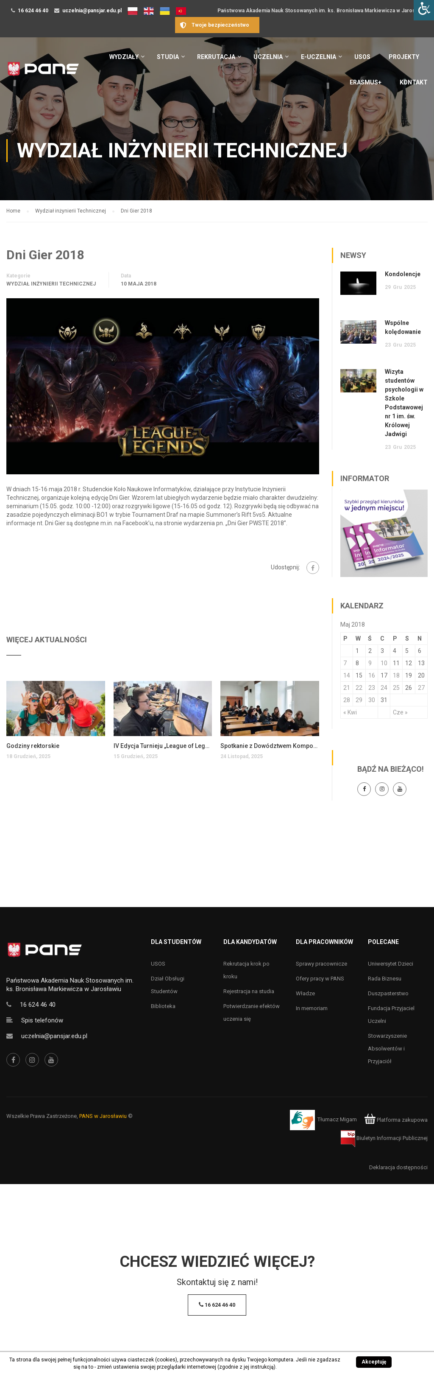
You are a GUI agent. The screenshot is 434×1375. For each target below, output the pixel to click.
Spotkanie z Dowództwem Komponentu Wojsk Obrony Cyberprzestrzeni (269, 745)
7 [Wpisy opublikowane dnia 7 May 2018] (345, 663)
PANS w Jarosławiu (103, 1116)
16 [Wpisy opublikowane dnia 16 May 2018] (371, 675)
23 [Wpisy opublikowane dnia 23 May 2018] (371, 687)
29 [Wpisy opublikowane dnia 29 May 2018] (359, 700)
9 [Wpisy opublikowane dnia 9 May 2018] (370, 663)
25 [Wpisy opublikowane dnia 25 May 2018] (396, 687)
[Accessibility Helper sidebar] (424, 10)
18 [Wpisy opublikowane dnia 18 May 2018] (396, 675)
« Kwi (350, 712)
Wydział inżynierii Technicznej (51, 284)
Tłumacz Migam (337, 1120)
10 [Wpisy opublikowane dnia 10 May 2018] (384, 663)
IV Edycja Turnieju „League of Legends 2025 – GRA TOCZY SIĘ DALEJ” (163, 745)
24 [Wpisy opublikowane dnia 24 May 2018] (384, 687)
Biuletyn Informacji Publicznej (384, 1138)
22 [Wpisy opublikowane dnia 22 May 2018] (359, 687)
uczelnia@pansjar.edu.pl (92, 11)
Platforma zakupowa (396, 1120)
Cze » (400, 712)
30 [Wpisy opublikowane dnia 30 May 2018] (371, 700)
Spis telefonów (42, 1020)
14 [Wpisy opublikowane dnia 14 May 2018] (346, 675)
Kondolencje (402, 274)
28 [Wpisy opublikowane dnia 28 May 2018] (346, 700)
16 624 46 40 (33, 11)
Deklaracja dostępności (398, 1167)
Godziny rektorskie (32, 745)
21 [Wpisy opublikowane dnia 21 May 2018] (346, 687)
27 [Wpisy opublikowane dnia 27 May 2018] (421, 687)
